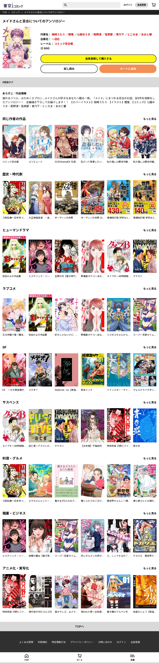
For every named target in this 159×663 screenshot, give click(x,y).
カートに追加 (128, 68)
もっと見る (150, 119)
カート (80, 660)
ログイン (128, 4)
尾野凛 (97, 34)
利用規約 (42, 642)
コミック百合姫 (63, 43)
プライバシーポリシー (82, 642)
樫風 (71, 34)
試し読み (69, 68)
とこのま (132, 34)
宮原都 (109, 34)
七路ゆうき (83, 34)
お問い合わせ (105, 642)
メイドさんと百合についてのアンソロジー (44, 12)
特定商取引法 (59, 642)
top (4, 12)
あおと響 (146, 34)
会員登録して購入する (98, 58)
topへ (79, 626)
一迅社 (56, 39)
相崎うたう (58, 34)
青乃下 (120, 34)
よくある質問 (26, 642)
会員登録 (141, 4)
